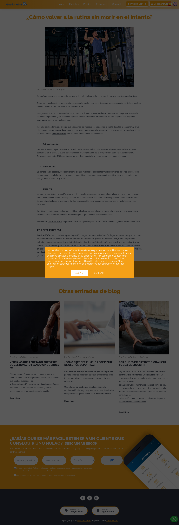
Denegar (98, 273)
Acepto (79, 273)
